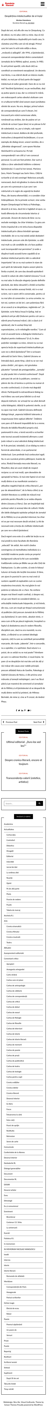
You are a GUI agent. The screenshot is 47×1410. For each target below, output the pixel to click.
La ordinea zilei (13, 872)
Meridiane (8, 1281)
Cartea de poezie (13, 1050)
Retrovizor (11, 1136)
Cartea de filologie (14, 1018)
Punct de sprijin (13, 1125)
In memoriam (9, 1244)
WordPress (38, 1405)
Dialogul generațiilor (12, 1168)
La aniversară (12, 1227)
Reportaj (7, 1351)
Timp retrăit (9, 1389)
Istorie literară (9, 1271)
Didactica (10, 845)
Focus (9, 1109)
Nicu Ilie (16, 1402)
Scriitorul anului (10, 1362)
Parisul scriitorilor (14, 1297)
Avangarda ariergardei (15, 969)
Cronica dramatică (14, 926)
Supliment (8, 1373)
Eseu (6, 1195)
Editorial (24, 11)
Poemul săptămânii (14, 1324)
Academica (8, 824)
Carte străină (12, 975)
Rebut (9, 1314)
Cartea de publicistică (15, 1061)
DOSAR (7, 1184)
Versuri (9, 1335)
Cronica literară (13, 1093)
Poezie (6, 1319)
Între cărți (11, 1120)
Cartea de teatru (13, 1066)
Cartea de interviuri (14, 1028)
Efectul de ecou (13, 1308)
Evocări (7, 1233)
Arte (6, 921)
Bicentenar (11, 1217)
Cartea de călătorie (14, 991)
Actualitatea (9, 829)
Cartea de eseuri (13, 1012)
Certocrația (11, 835)
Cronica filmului (13, 932)
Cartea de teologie (14, 1071)
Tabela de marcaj (13, 910)
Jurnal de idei (12, 867)
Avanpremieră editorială (14, 953)
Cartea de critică (13, 1001)
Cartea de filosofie (14, 1023)
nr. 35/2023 (30, 23)
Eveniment (8, 1211)
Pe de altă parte (13, 888)
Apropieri (10, 964)
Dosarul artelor (10, 1190)
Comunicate (9, 1147)
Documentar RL (10, 1179)
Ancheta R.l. (9, 915)
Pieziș (9, 894)
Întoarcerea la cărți (14, 1114)
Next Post (37, 722)
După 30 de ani (13, 1378)
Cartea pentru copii (14, 1077)
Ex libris (10, 1104)
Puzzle (9, 905)
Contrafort (11, 840)
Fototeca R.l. (9, 1238)
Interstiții (10, 862)
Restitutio (10, 1131)
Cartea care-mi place (15, 980)
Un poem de (12, 1330)
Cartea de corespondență (17, 996)
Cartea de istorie (13, 1034)
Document (8, 1174)
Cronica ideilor (12, 1088)
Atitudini (7, 948)
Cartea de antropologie (16, 985)
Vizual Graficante (28, 1402)
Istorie (6, 1265)
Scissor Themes (10, 1405)
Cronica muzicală (13, 937)
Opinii (9, 883)
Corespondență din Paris (16, 1287)
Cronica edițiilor (13, 1082)
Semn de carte (12, 1141)
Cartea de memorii (14, 1045)
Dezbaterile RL (10, 1163)
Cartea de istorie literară (16, 1039)
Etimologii (8, 1201)
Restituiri (7, 1357)
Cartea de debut (13, 1007)
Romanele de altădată (15, 1276)
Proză (6, 1341)
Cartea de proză (13, 1055)
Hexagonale (11, 1292)
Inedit (6, 1254)
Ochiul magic (9, 1303)
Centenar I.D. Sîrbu (14, 1222)
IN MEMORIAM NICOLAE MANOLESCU (19, 1249)
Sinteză (7, 1367)
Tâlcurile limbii (10, 1384)
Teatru (9, 942)
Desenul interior (13, 1098)
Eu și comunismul (11, 1206)
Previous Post (11, 722)
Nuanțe (10, 878)
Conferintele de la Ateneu (14, 1152)
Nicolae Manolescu (23, 20)
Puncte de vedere (14, 899)
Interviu (7, 1260)
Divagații (10, 851)
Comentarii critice (11, 958)
